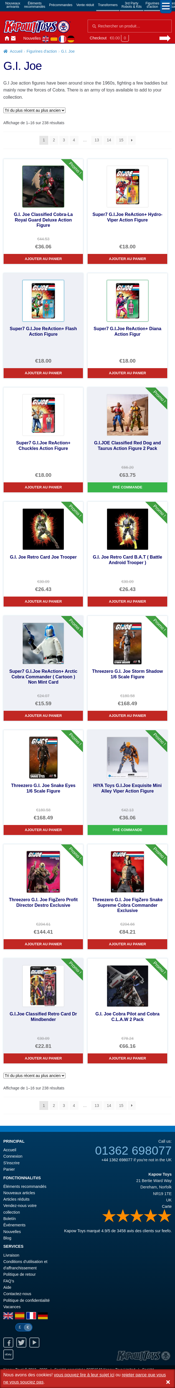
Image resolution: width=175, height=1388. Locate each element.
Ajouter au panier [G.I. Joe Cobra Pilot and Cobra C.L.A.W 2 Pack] (127, 1058)
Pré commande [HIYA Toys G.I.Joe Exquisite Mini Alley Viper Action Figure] (127, 830)
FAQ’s (8, 1281)
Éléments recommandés (24, 1186)
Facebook (8, 1343)
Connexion (20, 38)
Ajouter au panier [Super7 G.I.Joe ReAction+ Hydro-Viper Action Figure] (127, 259)
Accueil (6, 38)
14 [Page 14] (109, 140)
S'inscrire (11, 1163)
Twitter (21, 1343)
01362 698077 (133, 1150)
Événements (14, 1225)
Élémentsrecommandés (34, 5)
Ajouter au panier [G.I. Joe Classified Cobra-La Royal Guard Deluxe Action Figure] (43, 259)
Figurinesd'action (152, 5)
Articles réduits (16, 1199)
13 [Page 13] (97, 140)
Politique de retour (19, 1274)
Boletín (9, 1218)
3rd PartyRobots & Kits (131, 5)
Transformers (108, 5)
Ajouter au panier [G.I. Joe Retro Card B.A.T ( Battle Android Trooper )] (127, 601)
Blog (7, 1238)
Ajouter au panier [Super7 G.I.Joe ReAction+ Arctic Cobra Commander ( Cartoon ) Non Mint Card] (43, 716)
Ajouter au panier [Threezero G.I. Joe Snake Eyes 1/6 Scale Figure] (43, 830)
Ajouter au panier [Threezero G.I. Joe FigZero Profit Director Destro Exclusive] (43, 944)
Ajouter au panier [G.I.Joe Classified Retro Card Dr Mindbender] (43, 1058)
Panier (9, 1169)
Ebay (8, 1354)
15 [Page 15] (121, 140)
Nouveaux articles (19, 1193)
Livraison (11, 1255)
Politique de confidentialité (26, 1300)
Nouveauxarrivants (12, 5)
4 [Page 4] (74, 140)
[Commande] (34, 110)
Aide (7, 1287)
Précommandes (60, 5)
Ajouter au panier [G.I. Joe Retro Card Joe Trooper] (43, 601)
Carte (167, 1206)
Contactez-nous (13, 38)
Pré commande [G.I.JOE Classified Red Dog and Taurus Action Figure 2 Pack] (127, 487)
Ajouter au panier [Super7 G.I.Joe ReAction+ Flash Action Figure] (43, 373)
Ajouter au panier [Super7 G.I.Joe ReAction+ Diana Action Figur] (127, 373)
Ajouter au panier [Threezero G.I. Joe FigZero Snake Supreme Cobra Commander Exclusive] (127, 944)
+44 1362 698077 (116, 1160)
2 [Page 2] (54, 140)
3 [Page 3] (64, 140)
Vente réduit (85, 5)
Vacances (12, 1307)
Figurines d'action (42, 51)
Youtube (34, 1343)
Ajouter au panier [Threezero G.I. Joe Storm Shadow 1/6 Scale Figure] (127, 716)
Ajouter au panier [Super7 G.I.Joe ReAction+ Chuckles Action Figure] (43, 487)
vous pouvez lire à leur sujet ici (84, 1374)
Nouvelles (32, 38)
